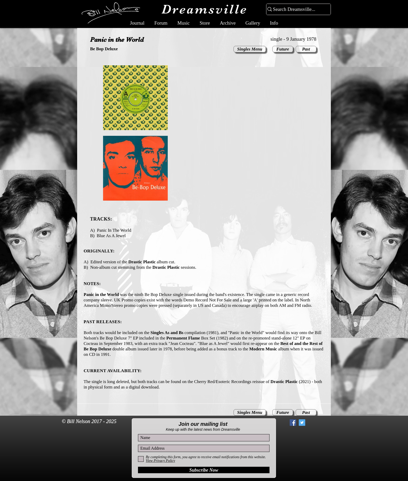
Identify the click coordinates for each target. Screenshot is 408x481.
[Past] (306, 49)
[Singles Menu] (250, 49)
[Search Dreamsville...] (296, 9)
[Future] (282, 49)
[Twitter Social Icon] (302, 422)
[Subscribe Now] (203, 470)
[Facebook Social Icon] (293, 422)
